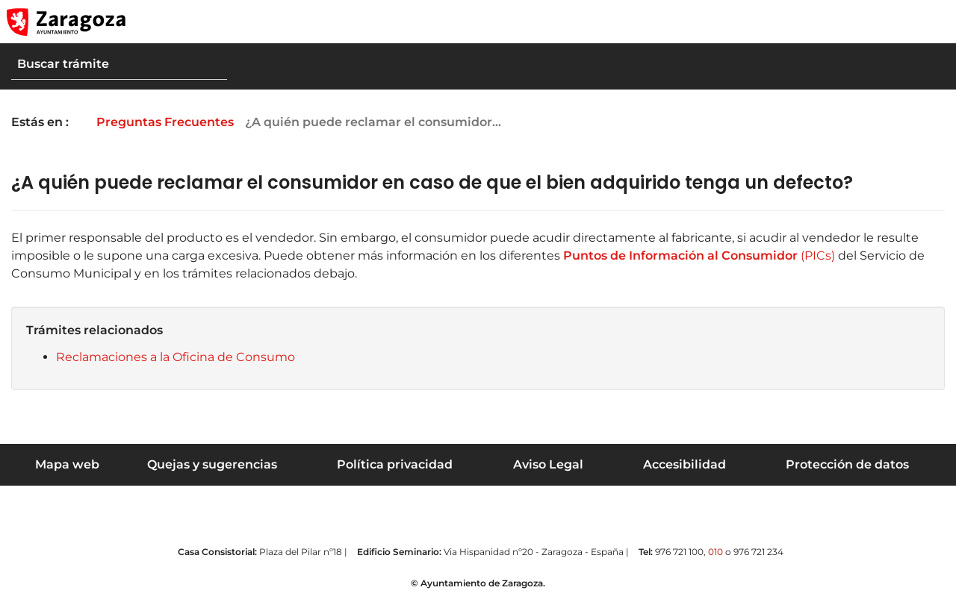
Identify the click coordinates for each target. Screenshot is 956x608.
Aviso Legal (548, 464)
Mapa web (67, 464)
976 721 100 (679, 551)
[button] (874, 21)
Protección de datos (847, 464)
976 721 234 (758, 551)
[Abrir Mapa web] (934, 21)
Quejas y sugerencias (212, 464)
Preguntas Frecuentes (175, 122)
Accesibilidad (684, 464)
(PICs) (697, 255)
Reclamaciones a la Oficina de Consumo (175, 357)
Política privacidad (395, 464)
